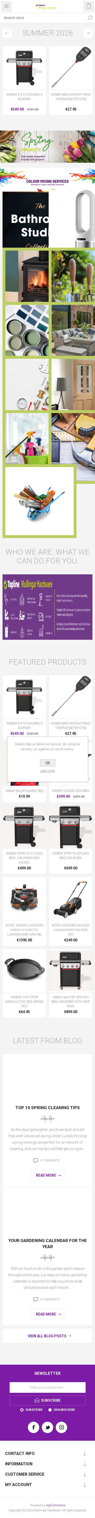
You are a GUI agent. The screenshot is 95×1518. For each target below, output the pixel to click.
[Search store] (42, 18)
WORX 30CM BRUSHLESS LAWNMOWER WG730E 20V (70, 929)
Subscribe (34, 1410)
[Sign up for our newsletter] (48, 1387)
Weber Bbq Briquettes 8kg (24, 791)
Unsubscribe (64, 1410)
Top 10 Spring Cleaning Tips (47, 1107)
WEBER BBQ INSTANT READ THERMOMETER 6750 (71, 97)
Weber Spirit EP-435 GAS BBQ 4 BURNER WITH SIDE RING (70, 1001)
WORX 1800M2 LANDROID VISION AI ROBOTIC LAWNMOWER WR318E (24, 929)
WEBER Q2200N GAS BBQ (70, 791)
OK (47, 763)
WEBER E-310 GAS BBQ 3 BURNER (24, 97)
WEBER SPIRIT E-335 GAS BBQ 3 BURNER (70, 855)
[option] (24, 82)
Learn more (47, 771)
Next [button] (88, 33)
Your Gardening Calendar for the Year (47, 1243)
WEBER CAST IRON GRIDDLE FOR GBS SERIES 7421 (24, 1001)
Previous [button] (7, 33)
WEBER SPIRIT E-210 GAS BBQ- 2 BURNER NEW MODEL (24, 857)
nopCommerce (55, 1505)
